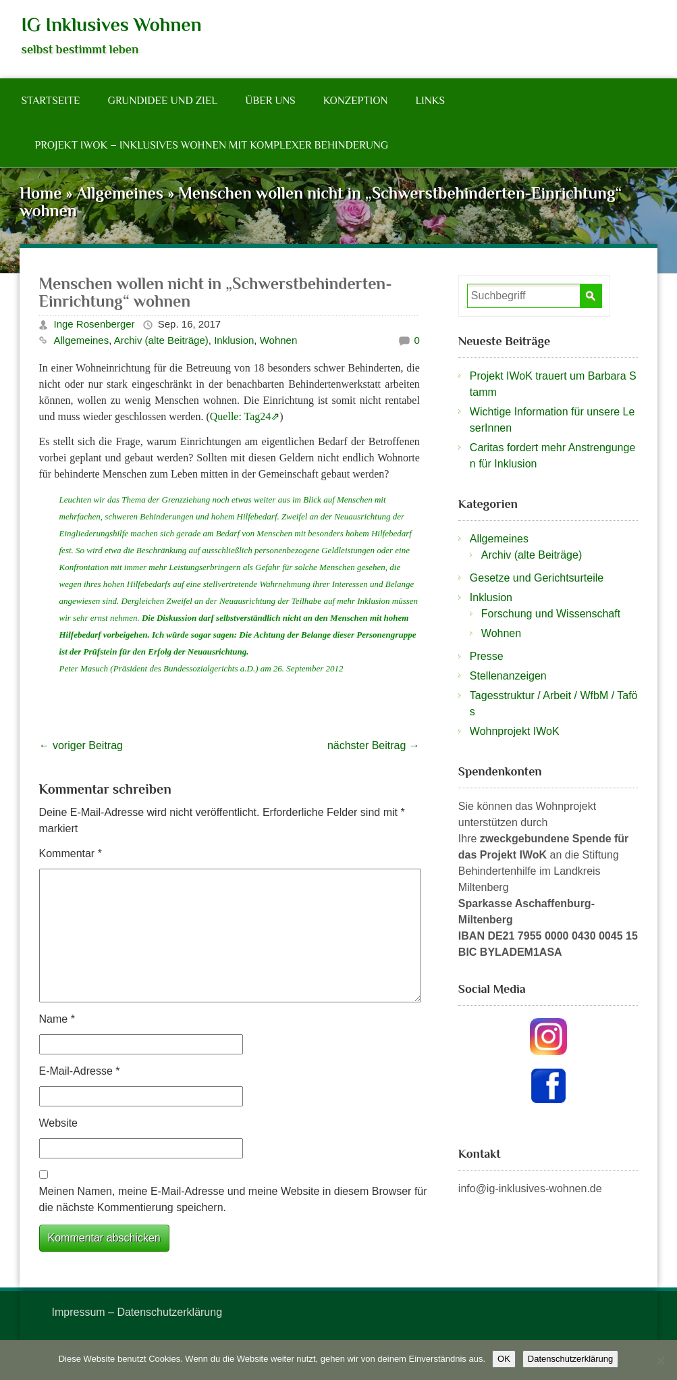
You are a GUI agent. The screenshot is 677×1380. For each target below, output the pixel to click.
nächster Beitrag (373, 745)
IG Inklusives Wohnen (112, 24)
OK (503, 1359)
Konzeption (355, 101)
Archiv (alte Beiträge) (161, 340)
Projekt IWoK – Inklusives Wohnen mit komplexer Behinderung (212, 145)
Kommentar (70, 853)
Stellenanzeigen (508, 676)
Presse (487, 656)
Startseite (51, 101)
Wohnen (279, 340)
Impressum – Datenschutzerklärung (137, 1312)
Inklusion (234, 340)
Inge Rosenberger (94, 324)
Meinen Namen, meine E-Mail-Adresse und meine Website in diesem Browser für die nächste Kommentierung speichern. (233, 1199)
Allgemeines (120, 193)
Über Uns (270, 101)
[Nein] (660, 1360)
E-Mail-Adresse (79, 1071)
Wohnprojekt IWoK (515, 731)
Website (58, 1123)
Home (40, 193)
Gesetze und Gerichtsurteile (536, 578)
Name (57, 1019)
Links (430, 101)
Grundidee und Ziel (162, 101)
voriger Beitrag (81, 745)
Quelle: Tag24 (240, 416)
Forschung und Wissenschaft (550, 613)
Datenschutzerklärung (570, 1359)
